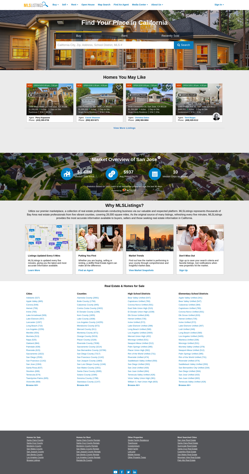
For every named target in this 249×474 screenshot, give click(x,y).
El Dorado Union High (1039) (141, 312)
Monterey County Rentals (87, 446)
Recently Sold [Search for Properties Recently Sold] (170, 35)
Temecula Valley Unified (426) (141, 375)
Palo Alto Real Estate (186, 460)
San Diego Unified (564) (190, 371)
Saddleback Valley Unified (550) (142, 361)
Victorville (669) (33, 382)
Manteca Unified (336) (189, 340)
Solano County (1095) (87, 375)
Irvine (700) (31, 312)
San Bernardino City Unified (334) (194, 368)
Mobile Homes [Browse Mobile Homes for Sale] (134, 454)
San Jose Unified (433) (189, 375)
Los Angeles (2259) (35, 329)
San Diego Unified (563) (139, 364)
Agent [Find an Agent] (121, 4)
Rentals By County (84, 460)
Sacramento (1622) (35, 354)
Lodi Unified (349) (187, 329)
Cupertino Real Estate (187, 452)
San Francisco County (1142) (90, 357)
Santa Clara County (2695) (89, 371)
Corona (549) (32, 305)
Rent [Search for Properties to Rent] (124, 35)
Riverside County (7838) (88, 343)
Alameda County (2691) (88, 298)
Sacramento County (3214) (89, 347)
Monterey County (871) (87, 333)
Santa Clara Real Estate (188, 443)
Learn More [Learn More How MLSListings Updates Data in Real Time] (34, 270)
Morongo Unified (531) (138, 340)
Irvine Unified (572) (136, 322)
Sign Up (183, 270)
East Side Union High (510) (140, 308)
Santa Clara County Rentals (88, 440)
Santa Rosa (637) (34, 368)
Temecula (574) (33, 375)
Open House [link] (87, 4)
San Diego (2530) (34, 357)
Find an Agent (85, 270)
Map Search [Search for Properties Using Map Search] (104, 4)
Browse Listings (33, 460)
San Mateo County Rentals (87, 449)
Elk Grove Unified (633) (189, 315)
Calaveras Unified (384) (189, 305)
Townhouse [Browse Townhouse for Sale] (133, 443)
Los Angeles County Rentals (88, 457)
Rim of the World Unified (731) (142, 354)
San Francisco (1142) (36, 361)
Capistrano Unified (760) (139, 301)
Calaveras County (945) (88, 305)
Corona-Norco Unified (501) (140, 305)
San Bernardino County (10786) (91, 350)
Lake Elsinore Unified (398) (140, 326)
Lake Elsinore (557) (35, 319)
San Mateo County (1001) (89, 368)
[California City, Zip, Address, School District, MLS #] (115, 45)
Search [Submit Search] (183, 45)
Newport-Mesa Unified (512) (141, 343)
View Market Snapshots (141, 270)
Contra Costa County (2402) (90, 308)
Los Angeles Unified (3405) (140, 333)
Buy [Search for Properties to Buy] (78, 35)
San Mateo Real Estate (187, 454)
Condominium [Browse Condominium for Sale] (134, 446)
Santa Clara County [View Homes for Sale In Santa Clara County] (35, 440)
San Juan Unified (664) (138, 371)
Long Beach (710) (34, 326)
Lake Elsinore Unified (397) (191, 326)
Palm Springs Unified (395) (140, 347)
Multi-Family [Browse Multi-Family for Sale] (133, 449)
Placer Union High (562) (139, 350)
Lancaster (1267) (34, 322)
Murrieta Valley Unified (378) (192, 347)
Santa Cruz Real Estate (187, 449)
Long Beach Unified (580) (139, 329)
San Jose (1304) (33, 364)
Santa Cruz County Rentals (87, 443)
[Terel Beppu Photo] (216, 115)
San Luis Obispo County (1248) (91, 364)
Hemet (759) (32, 308)
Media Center (139, 4)
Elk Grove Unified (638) (138, 315)
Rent (73, 4)
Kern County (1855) (86, 315)
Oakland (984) (32, 343)
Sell (64, 4)
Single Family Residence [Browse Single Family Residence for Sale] (138, 440)
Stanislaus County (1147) (88, 382)
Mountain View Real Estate (189, 457)
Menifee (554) (32, 333)
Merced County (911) (86, 329)
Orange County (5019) (87, 336)
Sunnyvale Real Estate (187, 446)
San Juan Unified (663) (189, 378)
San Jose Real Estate (187, 440)
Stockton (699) (33, 371)
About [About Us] (156, 4)
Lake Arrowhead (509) (36, 315)
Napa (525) (31, 340)
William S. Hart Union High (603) (143, 382)
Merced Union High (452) (139, 336)
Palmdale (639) (33, 347)
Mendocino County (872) (88, 326)
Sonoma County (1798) (87, 378)
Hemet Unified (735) (137, 319)
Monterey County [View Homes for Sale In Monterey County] (34, 446)
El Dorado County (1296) (88, 312)
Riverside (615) (33, 350)
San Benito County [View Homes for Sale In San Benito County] (35, 454)
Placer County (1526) (87, 340)
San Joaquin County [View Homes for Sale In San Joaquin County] (35, 452)
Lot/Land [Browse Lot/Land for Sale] (131, 452)
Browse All (32, 385)
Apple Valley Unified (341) (190, 298)
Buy (55, 4)
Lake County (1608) (86, 319)
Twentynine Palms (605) (37, 378)
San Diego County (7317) (88, 354)
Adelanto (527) (33, 298)
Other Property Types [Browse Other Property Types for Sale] (137, 457)
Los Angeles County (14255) (90, 322)
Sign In (218, 4)
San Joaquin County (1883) (89, 361)
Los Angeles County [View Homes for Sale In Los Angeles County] (35, 457)
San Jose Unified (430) (138, 368)
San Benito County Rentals (87, 454)
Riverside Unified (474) (138, 357)
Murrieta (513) (32, 336)
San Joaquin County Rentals (88, 452)
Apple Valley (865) (34, 301)
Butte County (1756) (86, 301)
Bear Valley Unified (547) (139, 298)
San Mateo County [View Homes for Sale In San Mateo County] (34, 449)
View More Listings (124, 128)
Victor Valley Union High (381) (141, 378)
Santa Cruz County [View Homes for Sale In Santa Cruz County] (35, 443)
